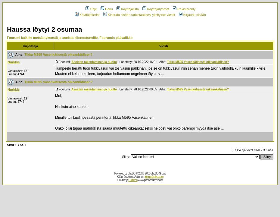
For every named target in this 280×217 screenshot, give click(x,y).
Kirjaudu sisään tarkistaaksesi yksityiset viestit (139, 15)
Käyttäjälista (128, 9)
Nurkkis (14, 62)
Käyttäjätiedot (87, 15)
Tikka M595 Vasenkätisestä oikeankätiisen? (58, 54)
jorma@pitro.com (154, 176)
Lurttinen (133, 180)
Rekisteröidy (184, 9)
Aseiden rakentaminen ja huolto (94, 62)
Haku (107, 9)
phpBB (131, 173)
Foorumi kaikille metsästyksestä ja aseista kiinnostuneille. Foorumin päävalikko (70, 37)
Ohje (91, 9)
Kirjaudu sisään (192, 15)
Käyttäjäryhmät (155, 9)
